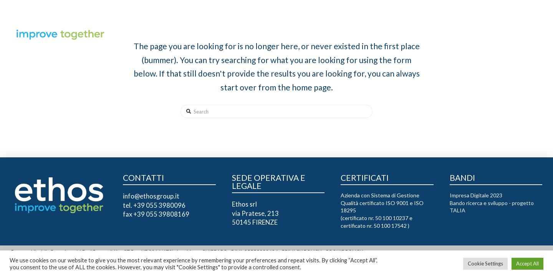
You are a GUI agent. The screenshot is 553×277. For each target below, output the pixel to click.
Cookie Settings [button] (485, 263)
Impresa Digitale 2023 (476, 195)
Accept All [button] (527, 263)
